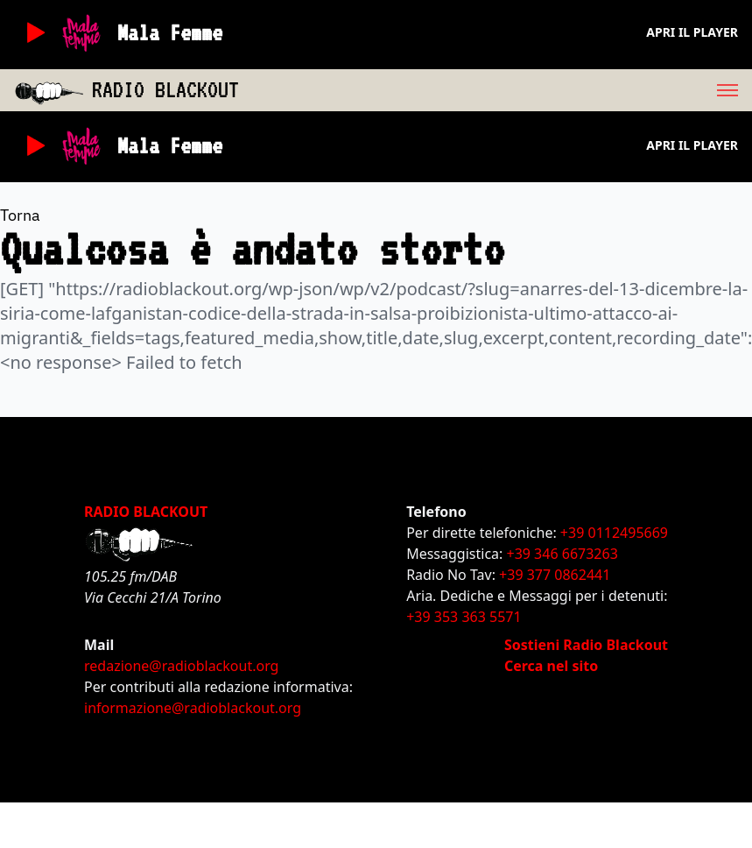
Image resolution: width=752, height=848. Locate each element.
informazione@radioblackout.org (192, 707)
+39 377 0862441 (554, 574)
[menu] (495, 90)
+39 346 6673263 (562, 553)
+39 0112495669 (614, 532)
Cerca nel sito (551, 665)
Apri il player (692, 32)
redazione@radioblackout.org (181, 665)
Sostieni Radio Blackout (586, 644)
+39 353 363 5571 (463, 616)
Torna (20, 215)
